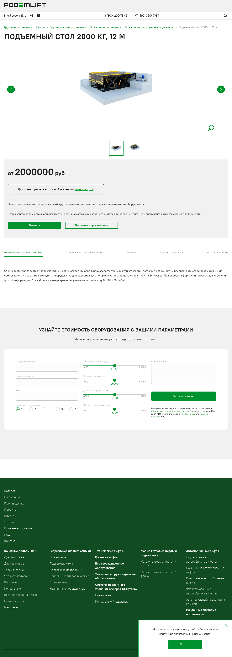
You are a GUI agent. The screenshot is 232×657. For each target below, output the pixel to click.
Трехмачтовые (14, 570)
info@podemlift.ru (15, 15)
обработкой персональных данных (170, 411)
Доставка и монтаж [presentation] (172, 252)
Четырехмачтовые (16, 576)
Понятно (185, 644)
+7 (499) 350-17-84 (147, 15)
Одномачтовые (14, 557)
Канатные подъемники (20, 551)
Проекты (10, 509)
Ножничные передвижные (67, 588)
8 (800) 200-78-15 (115, 15)
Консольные (12, 588)
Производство (14, 503)
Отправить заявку (184, 396)
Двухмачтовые (14, 563)
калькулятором (84, 189)
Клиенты (10, 516)
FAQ (7, 535)
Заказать (34, 225)
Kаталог (9, 491)
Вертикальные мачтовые (21, 595)
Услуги (9, 522)
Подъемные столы (62, 563)
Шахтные (10, 582)
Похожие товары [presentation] (217, 252)
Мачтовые (11, 607)
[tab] (23, 252)
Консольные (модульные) (112, 601)
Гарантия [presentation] (130, 252)
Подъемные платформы (66, 570)
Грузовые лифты (106, 557)
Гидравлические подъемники (70, 551)
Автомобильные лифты (202, 551)
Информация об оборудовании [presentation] (23, 252)
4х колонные (58, 582)
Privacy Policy (188, 414)
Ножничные (58, 557)
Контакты (11, 541)
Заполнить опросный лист (91, 225)
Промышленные (15, 601)
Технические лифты (109, 551)
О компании (12, 497)
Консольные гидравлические (69, 576)
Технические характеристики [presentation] (84, 252)
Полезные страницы (18, 528)
